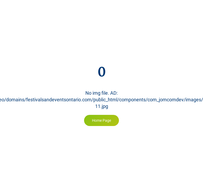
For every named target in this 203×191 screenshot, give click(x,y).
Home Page (101, 120)
